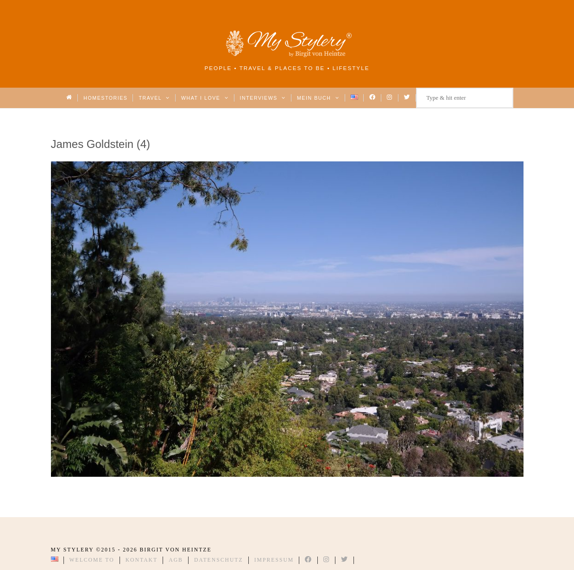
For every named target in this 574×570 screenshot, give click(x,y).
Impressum (274, 560)
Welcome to (91, 560)
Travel (154, 98)
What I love (205, 98)
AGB (176, 560)
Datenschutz (218, 560)
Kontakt (142, 560)
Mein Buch (318, 98)
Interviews (263, 98)
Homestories (105, 98)
